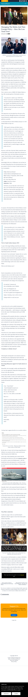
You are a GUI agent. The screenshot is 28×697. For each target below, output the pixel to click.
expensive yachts (22, 458)
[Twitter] (22, 1)
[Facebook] (20, 1)
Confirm (16, 693)
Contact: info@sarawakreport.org (14, 657)
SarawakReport (5, 3)
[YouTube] (24, 1)
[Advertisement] (14, 637)
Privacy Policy (14, 661)
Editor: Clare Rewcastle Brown (14, 658)
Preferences (6, 693)
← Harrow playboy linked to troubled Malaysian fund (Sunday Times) (7, 583)
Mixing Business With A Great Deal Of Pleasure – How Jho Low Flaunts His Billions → (21, 583)
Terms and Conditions (14, 660)
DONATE (5, 0)
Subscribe (22, 574)
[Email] (26, 1)
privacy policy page (11, 688)
